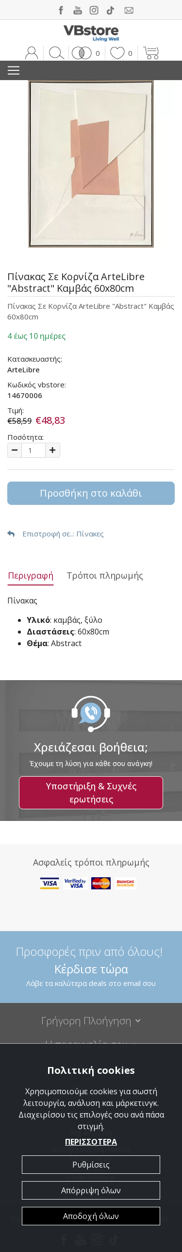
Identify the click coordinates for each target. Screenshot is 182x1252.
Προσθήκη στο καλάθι (91, 493)
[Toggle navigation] (13, 70)
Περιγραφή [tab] (30, 575)
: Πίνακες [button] (55, 533)
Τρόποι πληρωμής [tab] (104, 575)
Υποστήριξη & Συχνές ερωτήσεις (91, 792)
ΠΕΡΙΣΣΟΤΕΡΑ (91, 1141)
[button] (84, 53)
